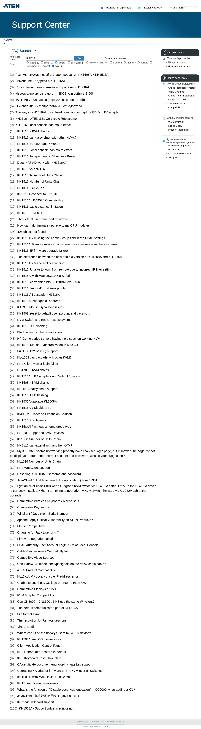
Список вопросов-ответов (182, 88)
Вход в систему (152, 7)
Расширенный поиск (115, 58)
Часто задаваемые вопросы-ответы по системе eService (100, 722)
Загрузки (173, 157)
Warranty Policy (176, 122)
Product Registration (178, 130)
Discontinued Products (179, 153)
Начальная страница (118, 7)
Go (79, 58)
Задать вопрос (176, 91)
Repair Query (175, 126)
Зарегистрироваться (179, 66)
